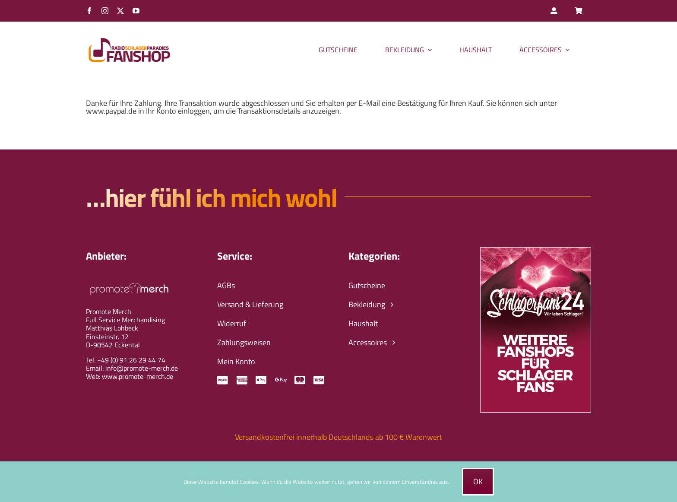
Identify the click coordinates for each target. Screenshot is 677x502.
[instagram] (104, 10)
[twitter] (120, 10)
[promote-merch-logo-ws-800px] (129, 282)
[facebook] (89, 10)
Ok (478, 481)
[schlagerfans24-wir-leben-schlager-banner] (536, 251)
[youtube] (136, 10)
